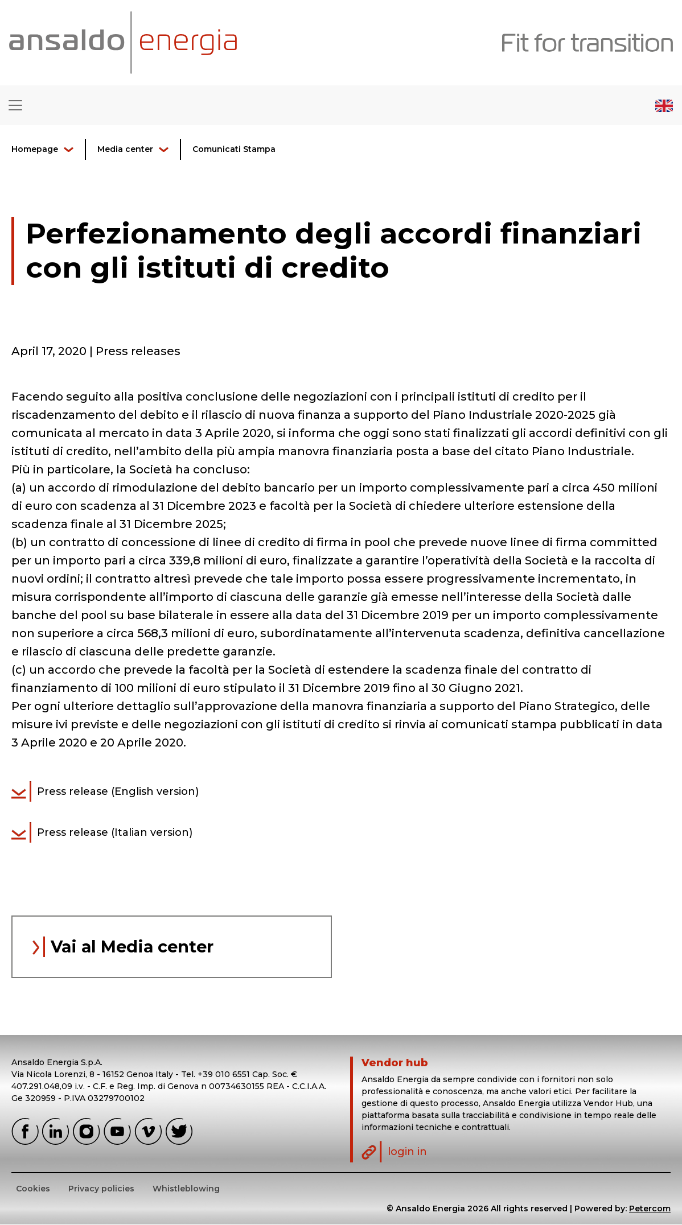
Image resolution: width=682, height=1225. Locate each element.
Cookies (33, 1189)
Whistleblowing (186, 1189)
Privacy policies (101, 1189)
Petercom (650, 1209)
